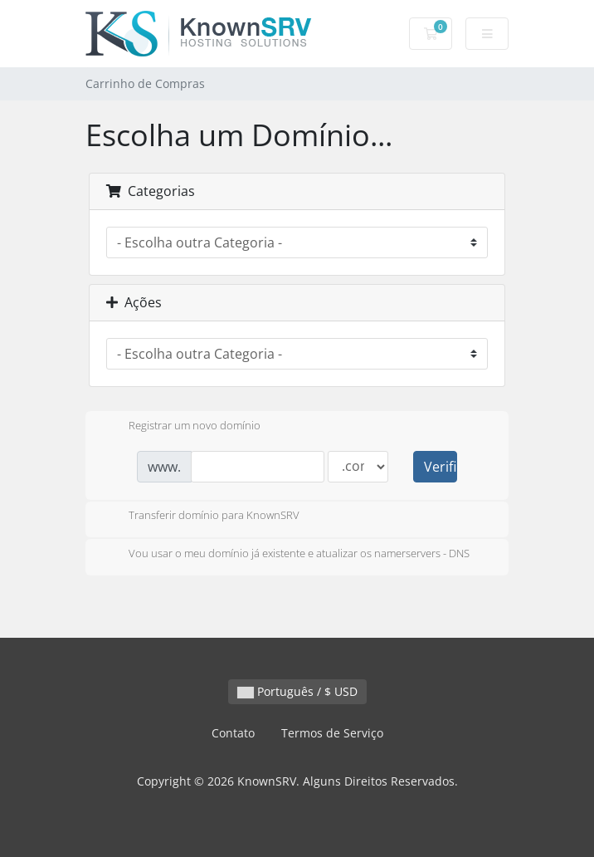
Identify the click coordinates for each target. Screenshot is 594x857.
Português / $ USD (297, 691)
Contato (233, 733)
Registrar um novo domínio (181, 427)
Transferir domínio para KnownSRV (200, 516)
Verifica (440, 467)
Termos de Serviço (332, 733)
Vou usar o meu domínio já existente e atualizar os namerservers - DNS (286, 555)
